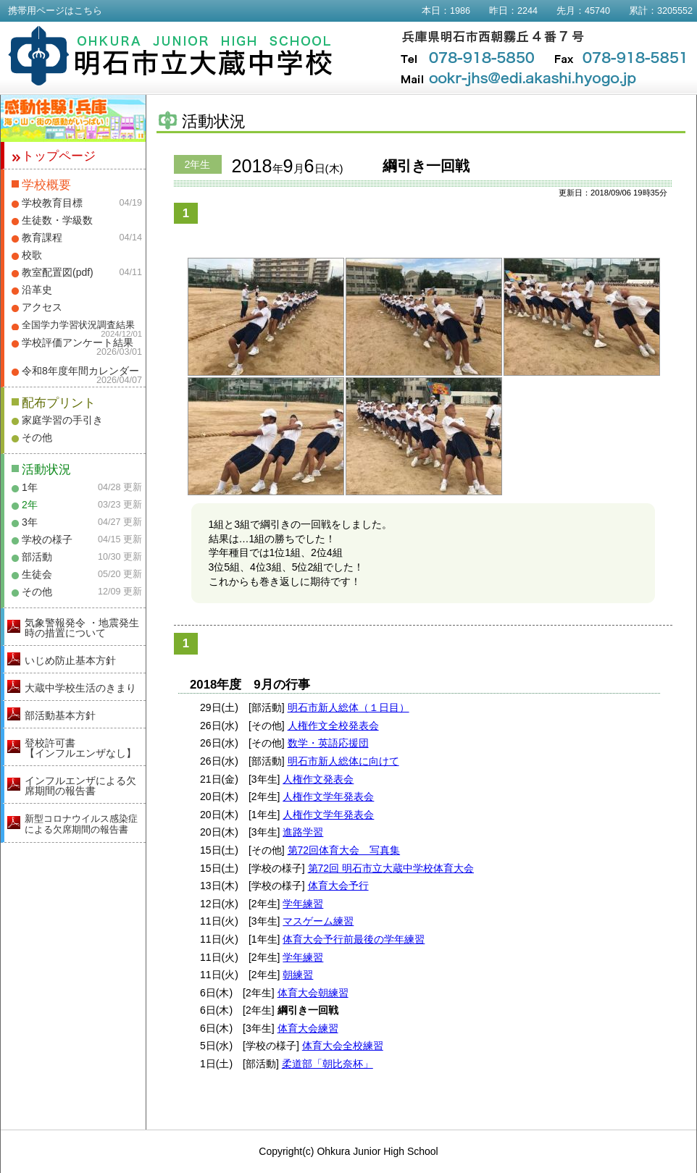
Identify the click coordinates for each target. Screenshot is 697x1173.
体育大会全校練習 (342, 1045)
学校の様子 (47, 539)
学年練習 (303, 903)
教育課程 (42, 237)
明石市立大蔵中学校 (170, 55)
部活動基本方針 (60, 715)
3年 (30, 522)
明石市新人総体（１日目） (348, 707)
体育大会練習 (307, 1028)
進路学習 (303, 832)
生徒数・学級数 (57, 220)
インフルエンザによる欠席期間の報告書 (80, 785)
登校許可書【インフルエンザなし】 (80, 748)
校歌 (32, 255)
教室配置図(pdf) (57, 272)
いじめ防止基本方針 (70, 660)
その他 (37, 437)
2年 (30, 504)
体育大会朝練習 (312, 992)
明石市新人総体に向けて (343, 761)
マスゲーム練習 (318, 921)
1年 (30, 487)
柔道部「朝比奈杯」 (327, 1063)
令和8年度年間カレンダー (80, 371)
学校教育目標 (52, 203)
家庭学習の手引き (62, 420)
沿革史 (37, 289)
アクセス (42, 307)
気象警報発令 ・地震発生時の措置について (82, 628)
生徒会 (37, 574)
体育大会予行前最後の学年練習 (354, 939)
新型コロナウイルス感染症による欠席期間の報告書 (81, 824)
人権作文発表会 (318, 779)
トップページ (59, 156)
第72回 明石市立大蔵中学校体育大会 (391, 868)
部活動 (37, 557)
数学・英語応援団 (328, 743)
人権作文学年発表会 (328, 796)
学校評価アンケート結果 (77, 342)
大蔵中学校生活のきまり (80, 688)
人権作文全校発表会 (333, 725)
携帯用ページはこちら (55, 11)
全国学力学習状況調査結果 (78, 325)
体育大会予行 (338, 885)
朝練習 (298, 974)
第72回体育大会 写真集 (344, 850)
